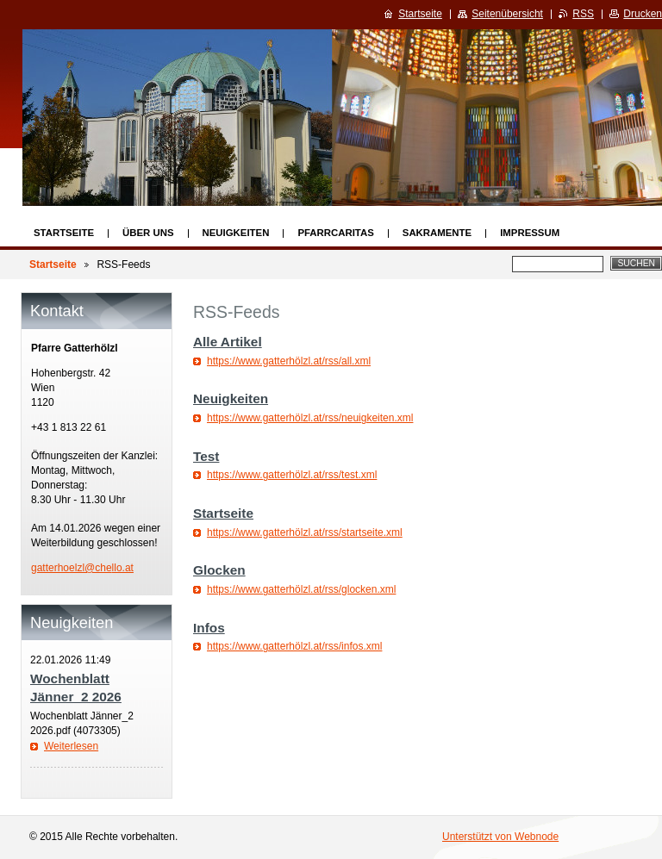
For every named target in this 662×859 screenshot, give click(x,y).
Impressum (529, 232)
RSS (583, 14)
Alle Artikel (227, 341)
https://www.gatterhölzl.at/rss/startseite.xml (305, 532)
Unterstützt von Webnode (500, 837)
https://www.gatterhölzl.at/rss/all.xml (289, 361)
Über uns (148, 232)
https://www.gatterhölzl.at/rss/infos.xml (294, 646)
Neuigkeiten (236, 232)
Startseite (64, 232)
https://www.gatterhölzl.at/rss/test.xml (292, 475)
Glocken (219, 570)
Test (206, 456)
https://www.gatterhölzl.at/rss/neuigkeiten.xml (310, 418)
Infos (209, 627)
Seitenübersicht (507, 14)
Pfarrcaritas (335, 232)
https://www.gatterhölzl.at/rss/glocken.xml (301, 589)
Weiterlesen (71, 746)
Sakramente (437, 232)
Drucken (642, 14)
